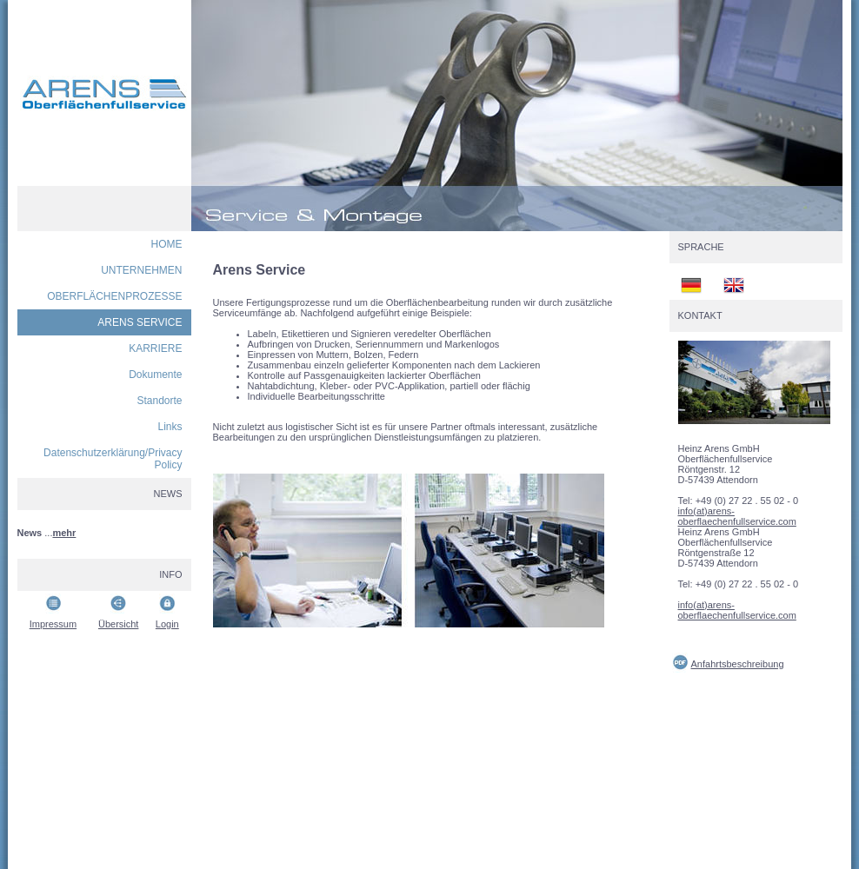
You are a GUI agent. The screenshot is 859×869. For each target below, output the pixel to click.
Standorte (159, 401)
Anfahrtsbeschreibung (737, 664)
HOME (167, 244)
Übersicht (118, 624)
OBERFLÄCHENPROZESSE (114, 296)
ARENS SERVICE (139, 322)
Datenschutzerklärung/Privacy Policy (112, 459)
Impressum (53, 624)
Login (167, 624)
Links (169, 427)
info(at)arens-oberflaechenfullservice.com (737, 516)
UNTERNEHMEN (141, 270)
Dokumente (155, 374)
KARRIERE (155, 348)
